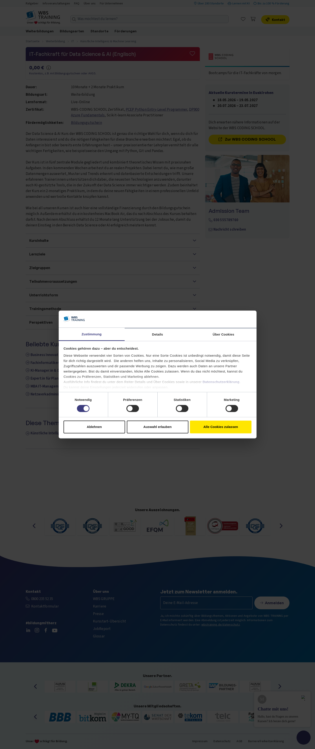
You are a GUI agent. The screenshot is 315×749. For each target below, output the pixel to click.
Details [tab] (157, 334)
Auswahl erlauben (157, 427)
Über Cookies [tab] (223, 334)
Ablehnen (94, 427)
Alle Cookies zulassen (220, 427)
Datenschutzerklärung (221, 382)
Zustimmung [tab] (92, 334)
